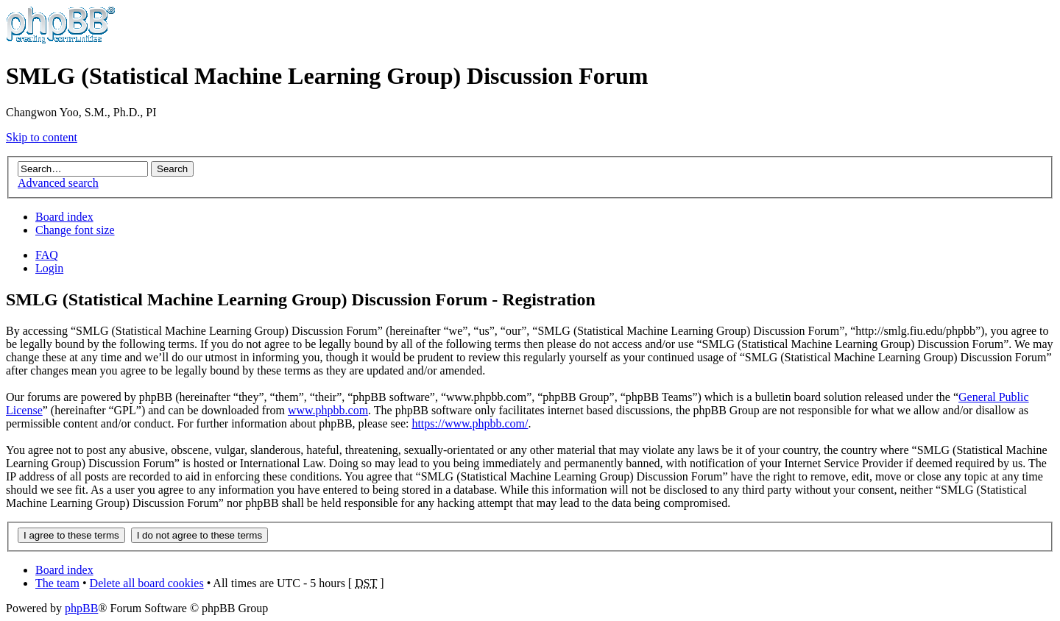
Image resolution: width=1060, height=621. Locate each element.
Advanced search (58, 183)
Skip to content (41, 137)
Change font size (75, 230)
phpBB (81, 608)
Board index (64, 216)
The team (57, 583)
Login (49, 268)
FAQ (46, 255)
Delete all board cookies (147, 583)
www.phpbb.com (328, 410)
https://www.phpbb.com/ (469, 423)
